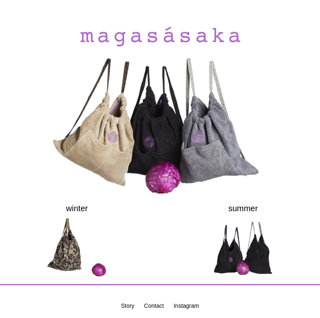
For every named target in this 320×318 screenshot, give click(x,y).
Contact (154, 305)
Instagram (186, 305)
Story (127, 305)
